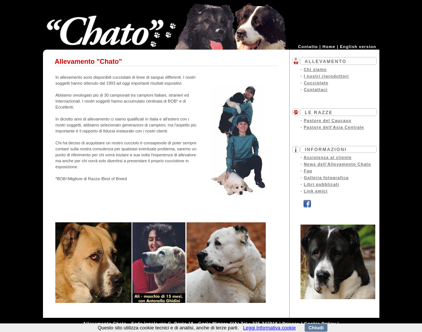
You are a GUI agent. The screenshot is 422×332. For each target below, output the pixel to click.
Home (329, 46)
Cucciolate (316, 83)
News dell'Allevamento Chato (337, 164)
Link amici (316, 191)
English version (358, 46)
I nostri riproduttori (326, 76)
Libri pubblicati (321, 184)
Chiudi (315, 328)
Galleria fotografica (326, 177)
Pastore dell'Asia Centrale (334, 127)
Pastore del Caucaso (327, 120)
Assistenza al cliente (328, 157)
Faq (308, 171)
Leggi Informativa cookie (269, 328)
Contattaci (316, 89)
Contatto (308, 46)
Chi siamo (315, 69)
